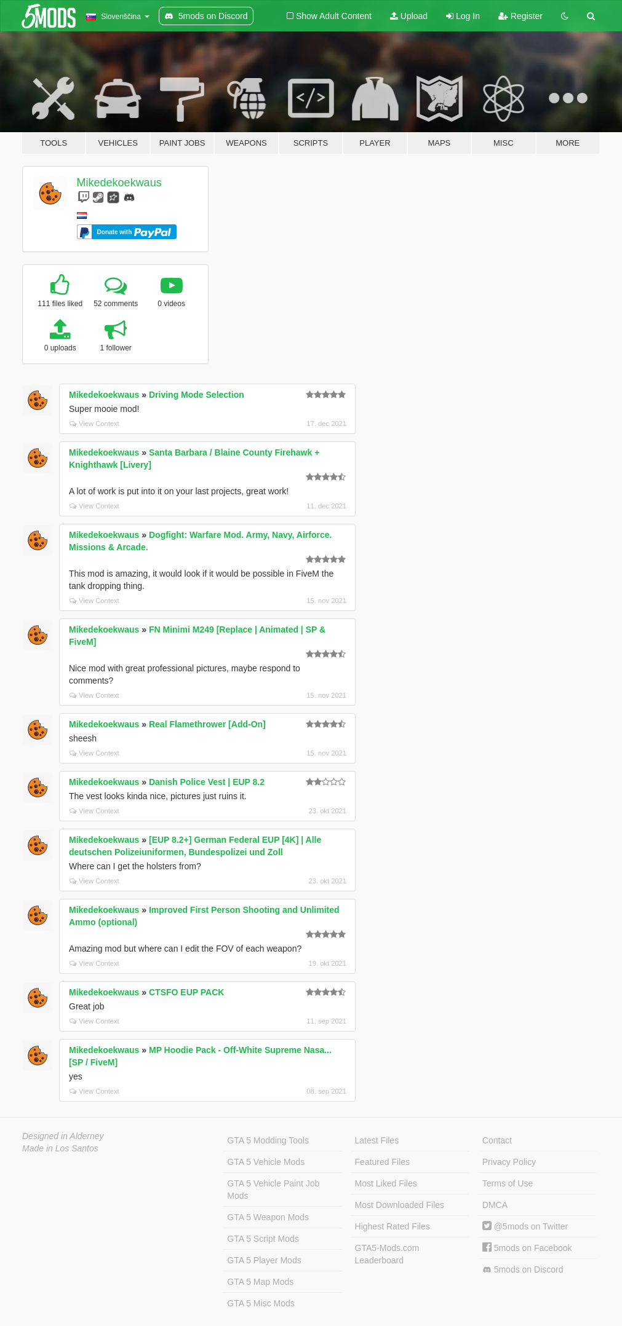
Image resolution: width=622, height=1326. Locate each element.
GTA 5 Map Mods (260, 1282)
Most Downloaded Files (400, 1205)
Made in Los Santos (60, 1148)
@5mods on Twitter (525, 1226)
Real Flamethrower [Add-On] (207, 724)
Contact (497, 1140)
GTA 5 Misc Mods (260, 1303)
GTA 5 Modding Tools (268, 1140)
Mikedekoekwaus (119, 182)
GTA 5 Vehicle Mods (266, 1162)
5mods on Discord (523, 1270)
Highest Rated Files (392, 1226)
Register (520, 16)
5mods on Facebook (527, 1247)
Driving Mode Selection (196, 395)
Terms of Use (507, 1183)
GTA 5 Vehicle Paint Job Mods (273, 1189)
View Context (94, 423)
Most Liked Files (386, 1183)
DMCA (495, 1205)
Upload (409, 16)
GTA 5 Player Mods (264, 1260)
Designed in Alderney (63, 1136)
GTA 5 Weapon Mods (268, 1217)
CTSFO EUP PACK (186, 992)
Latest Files (377, 1140)
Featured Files (382, 1162)
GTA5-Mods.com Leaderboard (387, 1254)
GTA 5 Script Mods (262, 1239)
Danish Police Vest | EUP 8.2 (207, 782)
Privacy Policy (509, 1162)
